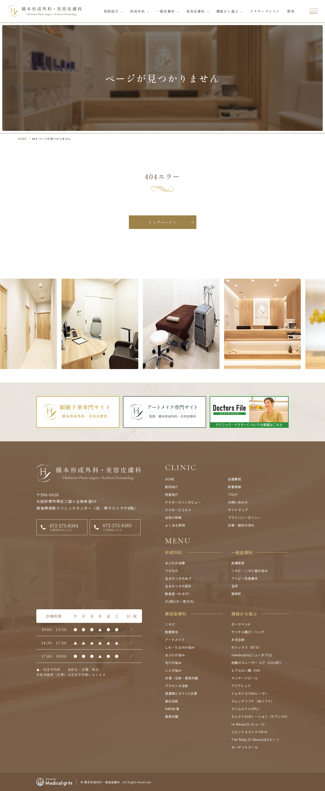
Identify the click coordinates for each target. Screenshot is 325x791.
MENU (178, 541)
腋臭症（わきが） (178, 593)
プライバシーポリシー (244, 517)
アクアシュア (241, 685)
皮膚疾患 (238, 563)
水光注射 (238, 639)
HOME (22, 139)
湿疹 (234, 586)
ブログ (233, 494)
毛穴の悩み (173, 662)
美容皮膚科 (195, 11)
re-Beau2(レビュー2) (248, 724)
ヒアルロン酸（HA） (246, 670)
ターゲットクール (244, 747)
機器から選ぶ (227, 11)
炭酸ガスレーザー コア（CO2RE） (257, 662)
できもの (171, 570)
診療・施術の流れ (241, 525)
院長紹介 (171, 494)
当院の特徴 (173, 517)
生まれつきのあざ (178, 578)
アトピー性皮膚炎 (244, 578)
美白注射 (171, 701)
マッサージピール (244, 678)
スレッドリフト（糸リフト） (252, 701)
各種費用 (234, 479)
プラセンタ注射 (176, 685)
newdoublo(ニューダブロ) (251, 655)
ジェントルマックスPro (249, 732)
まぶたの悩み (175, 655)
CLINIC (181, 467)
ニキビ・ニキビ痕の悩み (249, 570)
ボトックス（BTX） (246, 647)
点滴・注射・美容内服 (181, 678)
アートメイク (175, 639)
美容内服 (171, 716)
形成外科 (137, 11)
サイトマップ (238, 510)
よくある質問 (175, 525)
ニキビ (170, 624)
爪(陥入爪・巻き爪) (179, 601)
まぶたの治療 (175, 563)
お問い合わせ (238, 502)
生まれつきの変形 (178, 586)
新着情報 (234, 487)
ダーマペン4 (240, 624)
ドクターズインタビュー (183, 502)
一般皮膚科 (165, 11)
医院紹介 (111, 11)
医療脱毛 (171, 632)
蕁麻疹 (236, 593)
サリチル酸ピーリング (248, 632)
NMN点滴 (172, 708)
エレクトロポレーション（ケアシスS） (260, 716)
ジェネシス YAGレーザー (249, 693)
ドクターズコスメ (265, 11)
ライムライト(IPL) (245, 708)
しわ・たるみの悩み (180, 647)
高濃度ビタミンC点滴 (181, 693)
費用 (291, 11)
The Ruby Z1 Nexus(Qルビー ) (255, 739)
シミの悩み (173, 670)
